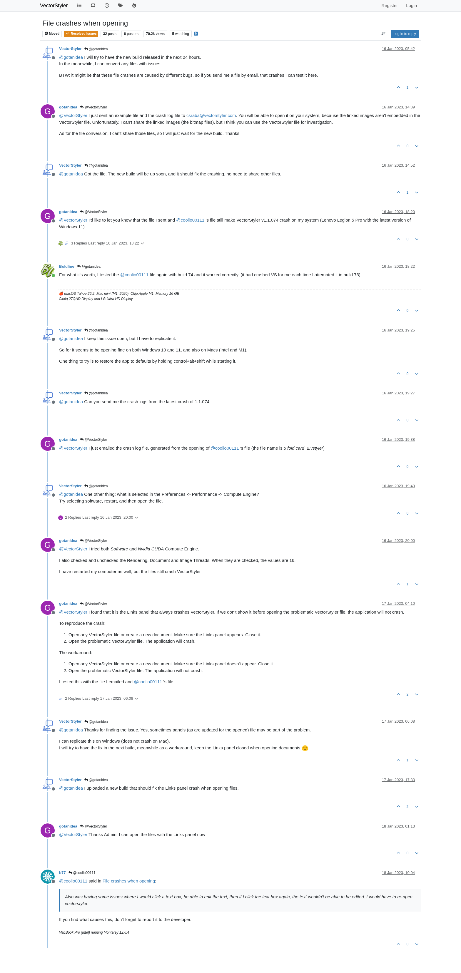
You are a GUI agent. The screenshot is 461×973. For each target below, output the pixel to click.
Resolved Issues (81, 33)
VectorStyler (54, 6)
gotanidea (68, 107)
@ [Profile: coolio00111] (190, 219)
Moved (52, 33)
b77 (62, 872)
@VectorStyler (93, 107)
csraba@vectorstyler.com (211, 115)
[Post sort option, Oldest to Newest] (383, 34)
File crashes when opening (129, 880)
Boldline (66, 266)
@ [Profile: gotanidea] (71, 57)
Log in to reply (404, 34)
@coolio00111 (82, 873)
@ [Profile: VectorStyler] (73, 115)
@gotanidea (96, 49)
